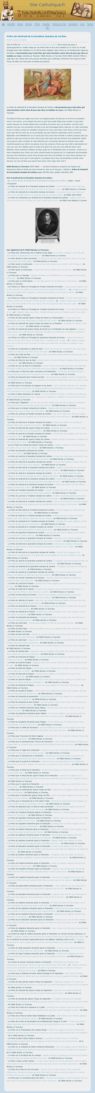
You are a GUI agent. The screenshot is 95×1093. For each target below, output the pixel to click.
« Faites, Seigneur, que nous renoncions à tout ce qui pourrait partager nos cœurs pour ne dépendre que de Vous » (46, 887)
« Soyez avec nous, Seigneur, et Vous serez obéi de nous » (58, 685)
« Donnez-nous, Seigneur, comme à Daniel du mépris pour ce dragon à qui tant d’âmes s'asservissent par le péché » (45, 591)
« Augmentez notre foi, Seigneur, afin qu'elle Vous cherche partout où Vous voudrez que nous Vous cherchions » (45, 653)
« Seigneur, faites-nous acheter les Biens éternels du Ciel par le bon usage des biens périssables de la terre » (44, 842)
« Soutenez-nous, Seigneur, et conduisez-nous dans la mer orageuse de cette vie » (44, 675)
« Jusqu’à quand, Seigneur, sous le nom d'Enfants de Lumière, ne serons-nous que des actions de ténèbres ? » (47, 288)
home (3, 24)
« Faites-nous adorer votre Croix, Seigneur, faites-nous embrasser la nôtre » (47, 630)
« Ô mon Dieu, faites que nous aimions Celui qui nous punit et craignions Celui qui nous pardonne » (47, 458)
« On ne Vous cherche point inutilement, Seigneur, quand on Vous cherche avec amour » (47, 658)
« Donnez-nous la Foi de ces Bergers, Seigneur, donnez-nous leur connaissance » (47, 362)
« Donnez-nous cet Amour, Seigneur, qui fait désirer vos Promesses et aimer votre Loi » (46, 534)
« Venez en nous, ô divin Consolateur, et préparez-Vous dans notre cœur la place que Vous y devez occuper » (47, 752)
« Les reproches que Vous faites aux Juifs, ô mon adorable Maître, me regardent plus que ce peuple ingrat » (45, 194)
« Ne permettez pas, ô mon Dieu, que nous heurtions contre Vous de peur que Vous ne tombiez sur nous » (46, 188)
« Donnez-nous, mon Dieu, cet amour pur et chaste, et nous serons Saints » (47, 452)
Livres (82, 24)
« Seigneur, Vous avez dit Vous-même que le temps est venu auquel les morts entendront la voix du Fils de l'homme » (46, 896)
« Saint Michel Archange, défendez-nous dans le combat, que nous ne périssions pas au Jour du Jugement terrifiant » (45, 975)
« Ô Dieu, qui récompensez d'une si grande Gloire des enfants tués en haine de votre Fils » (45, 373)
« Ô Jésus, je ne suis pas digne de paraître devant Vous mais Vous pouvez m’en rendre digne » (46, 260)
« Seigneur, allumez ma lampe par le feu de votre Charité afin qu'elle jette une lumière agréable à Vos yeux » (47, 1057)
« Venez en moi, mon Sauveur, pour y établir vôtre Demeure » (57, 264)
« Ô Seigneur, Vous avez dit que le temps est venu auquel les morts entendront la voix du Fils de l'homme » (47, 562)
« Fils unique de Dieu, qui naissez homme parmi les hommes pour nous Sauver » (47, 356)
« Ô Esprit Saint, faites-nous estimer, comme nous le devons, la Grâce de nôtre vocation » (47, 300)
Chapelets (46, 24)
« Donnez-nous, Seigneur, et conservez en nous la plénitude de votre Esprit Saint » (47, 772)
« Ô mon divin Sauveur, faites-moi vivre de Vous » (53, 270)
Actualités (11, 24)
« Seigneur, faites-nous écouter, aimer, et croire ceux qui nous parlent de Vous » (47, 664)
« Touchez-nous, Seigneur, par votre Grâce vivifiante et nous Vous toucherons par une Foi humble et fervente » (45, 955)
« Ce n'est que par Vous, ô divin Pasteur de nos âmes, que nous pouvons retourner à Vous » (46, 704)
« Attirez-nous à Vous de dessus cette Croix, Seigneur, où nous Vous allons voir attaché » (46, 613)
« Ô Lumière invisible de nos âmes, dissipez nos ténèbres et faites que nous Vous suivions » (44, 574)
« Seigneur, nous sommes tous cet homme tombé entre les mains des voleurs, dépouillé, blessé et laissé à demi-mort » (46, 870)
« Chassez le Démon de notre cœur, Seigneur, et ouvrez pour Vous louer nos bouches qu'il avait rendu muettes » (47, 492)
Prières (37, 24)
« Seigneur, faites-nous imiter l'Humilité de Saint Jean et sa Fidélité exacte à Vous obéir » (51, 312)
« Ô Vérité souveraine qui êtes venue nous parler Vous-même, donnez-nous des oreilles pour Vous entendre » (46, 497)
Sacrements (73, 24)
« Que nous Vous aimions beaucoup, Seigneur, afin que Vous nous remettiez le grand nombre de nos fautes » (46, 602)
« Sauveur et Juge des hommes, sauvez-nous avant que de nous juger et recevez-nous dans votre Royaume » (47, 636)
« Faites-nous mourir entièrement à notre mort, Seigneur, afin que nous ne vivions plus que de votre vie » (46, 692)
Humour (90, 24)
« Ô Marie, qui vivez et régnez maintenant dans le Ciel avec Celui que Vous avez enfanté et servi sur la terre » (46, 1023)
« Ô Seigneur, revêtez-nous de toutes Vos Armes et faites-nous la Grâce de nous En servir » (48, 937)
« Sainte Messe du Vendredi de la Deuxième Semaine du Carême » (38, 181)
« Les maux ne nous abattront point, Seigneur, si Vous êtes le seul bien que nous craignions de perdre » (44, 475)
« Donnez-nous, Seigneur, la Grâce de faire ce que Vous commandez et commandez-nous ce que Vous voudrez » (44, 596)
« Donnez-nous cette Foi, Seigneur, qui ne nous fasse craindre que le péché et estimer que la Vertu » (46, 528)
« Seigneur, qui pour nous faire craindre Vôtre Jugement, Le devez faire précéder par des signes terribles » (47, 291)
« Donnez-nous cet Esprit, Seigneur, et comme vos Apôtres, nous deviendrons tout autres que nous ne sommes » (45, 757)
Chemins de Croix (59, 24)
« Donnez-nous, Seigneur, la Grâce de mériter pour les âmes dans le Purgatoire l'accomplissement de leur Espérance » (47, 1080)
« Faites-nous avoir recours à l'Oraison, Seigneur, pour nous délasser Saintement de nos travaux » (45, 517)
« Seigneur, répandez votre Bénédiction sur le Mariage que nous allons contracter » (46, 277)
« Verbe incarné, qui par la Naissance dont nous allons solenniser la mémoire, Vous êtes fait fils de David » (46, 350)
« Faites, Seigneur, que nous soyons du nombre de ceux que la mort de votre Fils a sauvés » (46, 608)
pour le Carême (20, 40)
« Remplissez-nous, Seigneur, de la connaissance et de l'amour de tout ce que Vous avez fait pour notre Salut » (43, 964)
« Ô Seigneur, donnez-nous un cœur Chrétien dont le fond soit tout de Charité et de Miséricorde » (45, 941)
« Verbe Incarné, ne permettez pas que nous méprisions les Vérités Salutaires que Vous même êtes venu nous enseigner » (46, 367)
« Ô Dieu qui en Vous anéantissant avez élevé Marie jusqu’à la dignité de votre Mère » (44, 319)
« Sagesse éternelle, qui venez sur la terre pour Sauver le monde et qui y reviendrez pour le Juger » (45, 339)
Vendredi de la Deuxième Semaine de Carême (39, 45)
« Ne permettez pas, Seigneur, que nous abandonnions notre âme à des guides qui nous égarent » (44, 836)
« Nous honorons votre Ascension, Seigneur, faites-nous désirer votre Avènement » (47, 738)
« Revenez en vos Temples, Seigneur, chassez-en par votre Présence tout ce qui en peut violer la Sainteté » (44, 540)
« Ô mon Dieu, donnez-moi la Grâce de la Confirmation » (56, 281)
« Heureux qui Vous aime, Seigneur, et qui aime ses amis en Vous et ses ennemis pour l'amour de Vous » (46, 910)
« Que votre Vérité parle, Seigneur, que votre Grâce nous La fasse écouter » (47, 786)
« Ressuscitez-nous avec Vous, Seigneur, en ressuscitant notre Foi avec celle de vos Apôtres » (47, 698)
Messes (20, 24)
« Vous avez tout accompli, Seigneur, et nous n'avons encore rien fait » (58, 645)
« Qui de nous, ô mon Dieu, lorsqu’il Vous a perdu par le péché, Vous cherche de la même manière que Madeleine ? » (46, 681)
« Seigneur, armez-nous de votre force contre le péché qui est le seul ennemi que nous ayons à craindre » (46, 469)
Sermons (28, 24)
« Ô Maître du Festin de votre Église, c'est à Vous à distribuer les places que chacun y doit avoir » (46, 904)
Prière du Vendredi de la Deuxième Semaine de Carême (36, 36)
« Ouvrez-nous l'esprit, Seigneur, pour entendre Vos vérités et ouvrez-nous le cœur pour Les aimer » (47, 670)
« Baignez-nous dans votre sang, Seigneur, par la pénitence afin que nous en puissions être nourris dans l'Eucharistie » (47, 642)
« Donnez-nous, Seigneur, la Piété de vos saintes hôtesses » (51, 623)
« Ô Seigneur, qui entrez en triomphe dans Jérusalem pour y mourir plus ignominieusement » (46, 619)
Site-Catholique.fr (47, 5)
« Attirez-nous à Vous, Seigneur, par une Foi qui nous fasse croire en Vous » (46, 585)
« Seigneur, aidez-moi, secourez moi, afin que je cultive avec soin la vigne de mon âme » (46, 199)
